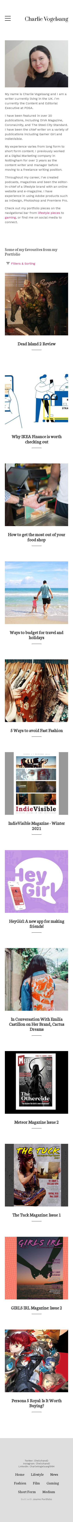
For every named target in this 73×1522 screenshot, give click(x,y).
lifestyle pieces (49, 213)
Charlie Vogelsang (46, 19)
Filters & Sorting (20, 263)
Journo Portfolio (42, 1499)
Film (36, 1482)
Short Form (27, 1491)
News (54, 1474)
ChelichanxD (41, 1460)
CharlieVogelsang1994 (42, 1466)
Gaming (53, 1482)
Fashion (20, 1482)
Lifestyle (37, 1474)
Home (19, 1474)
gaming (10, 217)
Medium (48, 1491)
